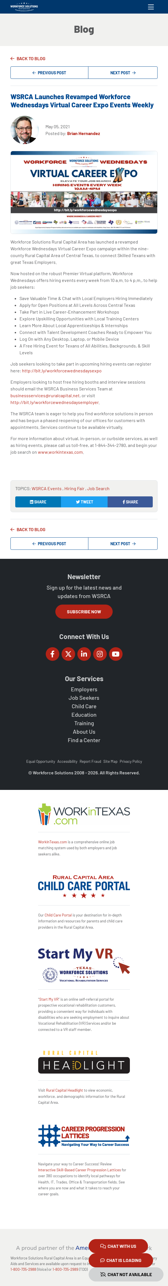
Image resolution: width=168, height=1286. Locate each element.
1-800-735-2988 (23, 1269)
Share (38, 501)
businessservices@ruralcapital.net (45, 395)
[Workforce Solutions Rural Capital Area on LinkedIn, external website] (84, 654)
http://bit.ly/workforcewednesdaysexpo (62, 370)
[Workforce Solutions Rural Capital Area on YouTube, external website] (116, 654)
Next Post (123, 72)
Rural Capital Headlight (64, 1090)
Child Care (84, 706)
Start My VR (48, 999)
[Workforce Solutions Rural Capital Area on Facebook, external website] (52, 654)
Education (84, 714)
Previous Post (49, 72)
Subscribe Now (84, 611)
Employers (84, 689)
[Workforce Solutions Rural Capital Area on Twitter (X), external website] (68, 654)
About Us (84, 731)
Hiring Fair (74, 488)
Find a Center (84, 740)
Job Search (98, 488)
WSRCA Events (47, 488)
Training (84, 723)
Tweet (84, 501)
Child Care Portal (58, 915)
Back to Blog (31, 58)
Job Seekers (84, 697)
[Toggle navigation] (151, 6)
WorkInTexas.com (52, 842)
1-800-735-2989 (65, 1269)
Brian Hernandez (83, 133)
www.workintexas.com (60, 452)
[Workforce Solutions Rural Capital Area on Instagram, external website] (100, 654)
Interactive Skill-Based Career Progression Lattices (79, 1170)
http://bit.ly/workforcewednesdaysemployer (54, 402)
